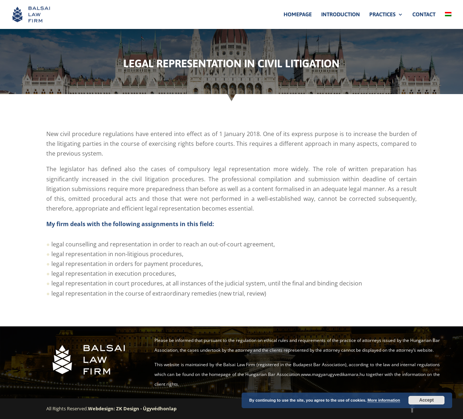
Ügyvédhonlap (160, 408)
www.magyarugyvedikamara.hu (333, 374)
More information (384, 400)
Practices (382, 14)
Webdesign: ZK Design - (115, 408)
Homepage (298, 14)
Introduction (340, 14)
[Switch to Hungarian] (448, 20)
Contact (424, 14)
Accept (426, 400)
